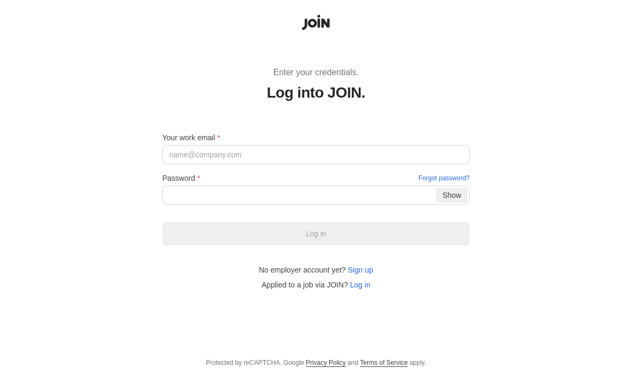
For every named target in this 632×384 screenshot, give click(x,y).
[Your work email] (316, 154)
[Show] (452, 195)
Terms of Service (383, 362)
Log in (360, 285)
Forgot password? (444, 178)
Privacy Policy (326, 362)
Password (316, 178)
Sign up (360, 270)
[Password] (316, 195)
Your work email (191, 137)
